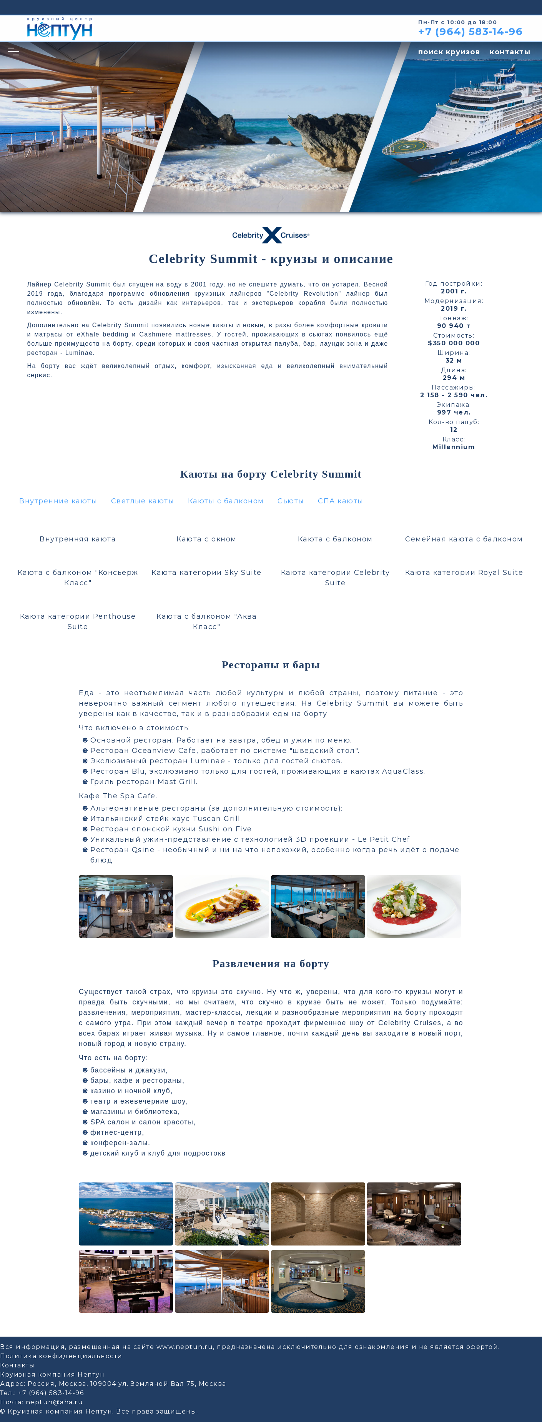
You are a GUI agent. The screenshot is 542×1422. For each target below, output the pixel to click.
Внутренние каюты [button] (58, 501)
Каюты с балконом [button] (226, 501)
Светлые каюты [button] (143, 501)
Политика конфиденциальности (61, 1356)
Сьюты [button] (291, 501)
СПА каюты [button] (341, 501)
